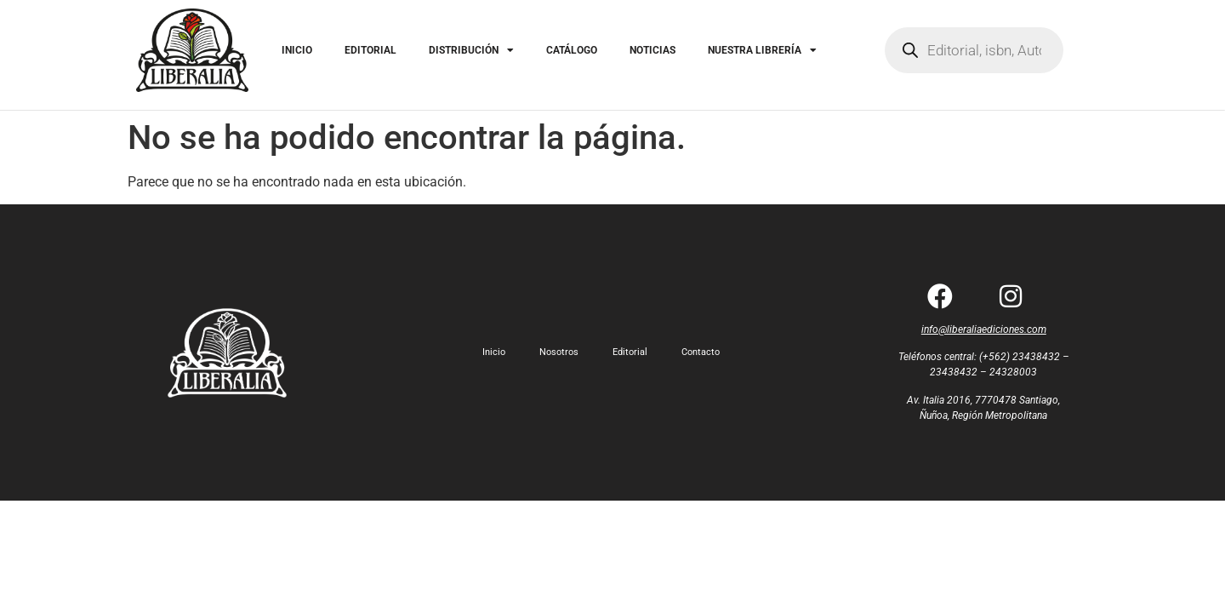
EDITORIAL (370, 50)
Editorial (629, 352)
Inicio (493, 352)
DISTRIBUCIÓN (471, 50)
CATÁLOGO (571, 50)
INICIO (297, 50)
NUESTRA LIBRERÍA (762, 50)
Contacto (700, 352)
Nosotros (558, 352)
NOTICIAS (652, 50)
